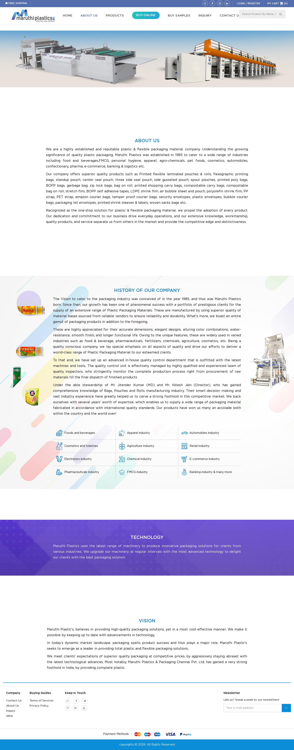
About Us (12, 706)
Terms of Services (41, 700)
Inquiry (10, 711)
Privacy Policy (39, 706)
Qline (9, 716)
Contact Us (14, 700)
